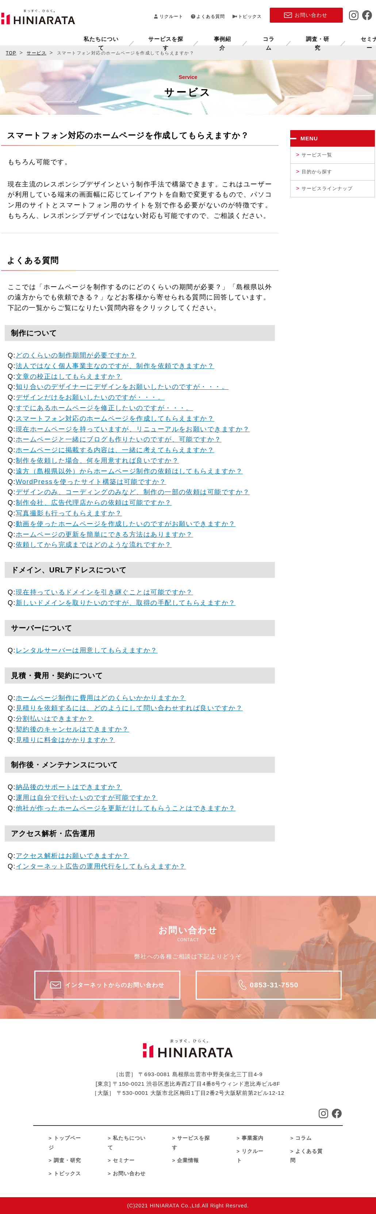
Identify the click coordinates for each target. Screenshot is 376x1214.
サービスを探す (101, 37)
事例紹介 (157, 37)
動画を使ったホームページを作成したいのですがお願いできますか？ (126, 523)
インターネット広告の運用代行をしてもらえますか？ (101, 866)
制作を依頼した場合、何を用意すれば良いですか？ (97, 460)
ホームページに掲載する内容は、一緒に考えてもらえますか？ (115, 450)
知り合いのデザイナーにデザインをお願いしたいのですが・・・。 (122, 386)
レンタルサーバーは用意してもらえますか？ (87, 650)
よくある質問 (210, 15)
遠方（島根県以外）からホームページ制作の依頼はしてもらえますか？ (129, 471)
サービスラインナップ (327, 188)
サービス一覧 (317, 155)
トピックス (250, 15)
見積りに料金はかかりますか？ (65, 740)
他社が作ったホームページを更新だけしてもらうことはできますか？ (126, 808)
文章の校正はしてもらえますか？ (69, 376)
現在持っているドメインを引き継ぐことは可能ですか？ (104, 592)
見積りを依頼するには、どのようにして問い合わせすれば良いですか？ (129, 708)
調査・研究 (249, 37)
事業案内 (253, 1138)
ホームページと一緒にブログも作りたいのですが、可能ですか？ (119, 439)
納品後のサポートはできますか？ (69, 787)
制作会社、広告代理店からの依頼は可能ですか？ (94, 502)
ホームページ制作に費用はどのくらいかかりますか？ (101, 697)
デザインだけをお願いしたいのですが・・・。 (90, 397)
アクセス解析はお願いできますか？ (72, 855)
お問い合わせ (129, 1173)
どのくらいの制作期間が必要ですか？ (76, 355)
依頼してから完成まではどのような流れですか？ (94, 544)
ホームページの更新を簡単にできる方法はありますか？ (104, 534)
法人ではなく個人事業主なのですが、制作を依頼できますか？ (115, 366)
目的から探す (317, 171)
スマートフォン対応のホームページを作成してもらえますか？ (115, 418)
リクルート (171, 15)
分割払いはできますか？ (55, 718)
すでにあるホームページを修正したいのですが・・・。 (104, 408)
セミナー (299, 37)
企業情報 (347, 37)
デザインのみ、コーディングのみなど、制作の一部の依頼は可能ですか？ (133, 492)
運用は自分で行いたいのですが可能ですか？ (87, 797)
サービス (36, 53)
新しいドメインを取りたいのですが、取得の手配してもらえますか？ (126, 602)
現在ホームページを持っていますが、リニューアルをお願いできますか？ (133, 429)
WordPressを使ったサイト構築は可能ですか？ (91, 481)
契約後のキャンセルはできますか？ (72, 729)
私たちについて (38, 37)
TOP (11, 53)
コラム (201, 37)
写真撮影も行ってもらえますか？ (69, 513)
